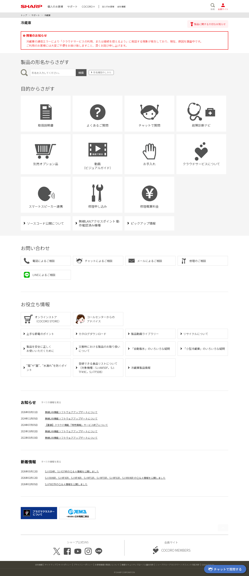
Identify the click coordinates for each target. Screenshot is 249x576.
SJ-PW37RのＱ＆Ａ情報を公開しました (66, 484)
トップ (24, 15)
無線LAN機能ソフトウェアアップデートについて (71, 412)
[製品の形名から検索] (53, 72)
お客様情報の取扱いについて (107, 564)
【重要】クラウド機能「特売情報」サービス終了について (76, 425)
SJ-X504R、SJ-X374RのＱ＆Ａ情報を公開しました (72, 471)
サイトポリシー (65, 564)
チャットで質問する (224, 569)
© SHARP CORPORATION (124, 572)
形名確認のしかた (102, 72)
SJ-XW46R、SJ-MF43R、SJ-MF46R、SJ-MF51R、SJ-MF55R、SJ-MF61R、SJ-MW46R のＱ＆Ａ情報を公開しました (105, 478)
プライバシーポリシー (83, 564)
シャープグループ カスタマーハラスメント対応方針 (178, 564)
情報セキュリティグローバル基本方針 (138, 564)
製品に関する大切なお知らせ (210, 24)
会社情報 (39, 564)
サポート (35, 15)
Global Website (208, 564)
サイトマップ (50, 564)
